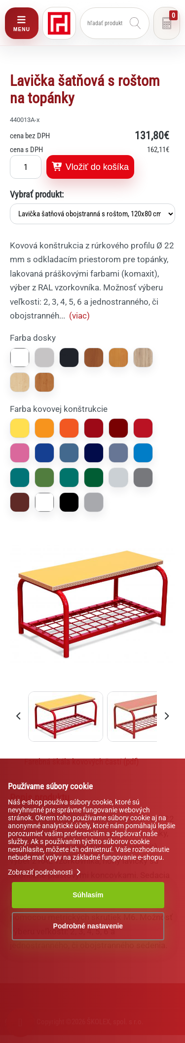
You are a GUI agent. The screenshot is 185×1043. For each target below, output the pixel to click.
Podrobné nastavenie (88, 926)
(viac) (79, 316)
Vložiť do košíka (90, 167)
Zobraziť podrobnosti (45, 872)
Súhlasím (88, 895)
